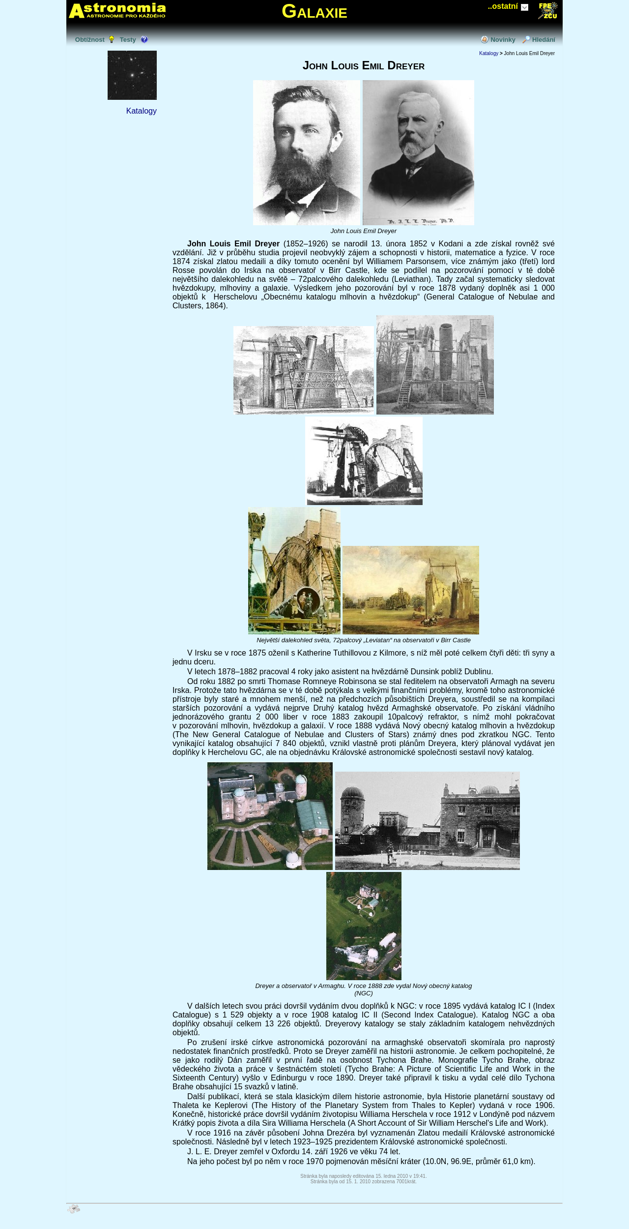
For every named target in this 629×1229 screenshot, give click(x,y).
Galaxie (314, 11)
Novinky (502, 39)
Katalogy (141, 111)
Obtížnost (90, 39)
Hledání (543, 39)
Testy (128, 39)
